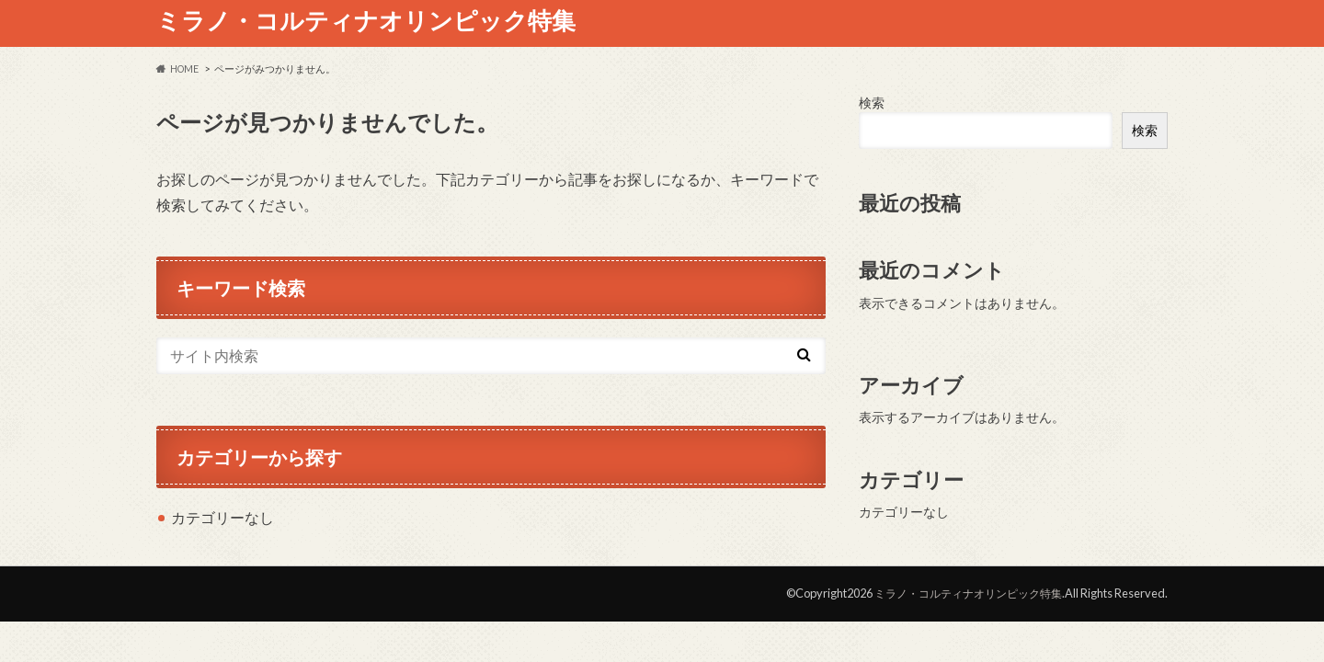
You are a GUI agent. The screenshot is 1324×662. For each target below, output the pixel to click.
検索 (872, 102)
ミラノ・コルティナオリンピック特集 (366, 20)
